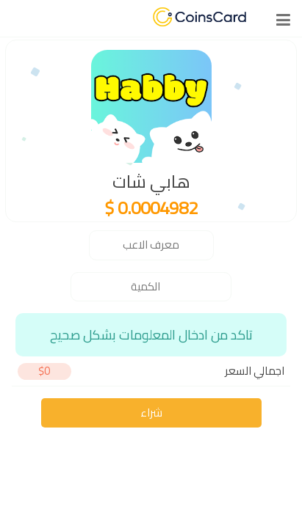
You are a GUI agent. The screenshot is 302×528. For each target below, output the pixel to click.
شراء (151, 412)
